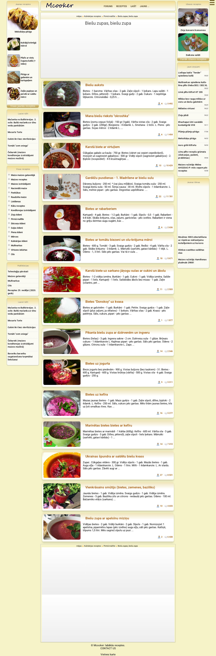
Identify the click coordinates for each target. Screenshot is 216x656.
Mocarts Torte (15, 132)
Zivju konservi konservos (193, 30)
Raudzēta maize (18, 197)
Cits (13, 254)
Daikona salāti (193, 55)
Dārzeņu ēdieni (18, 223)
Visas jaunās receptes (22, 106)
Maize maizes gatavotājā (23, 175)
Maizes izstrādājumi (21, 184)
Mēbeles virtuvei (186, 108)
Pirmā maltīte (17, 219)
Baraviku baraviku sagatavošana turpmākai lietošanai (20, 356)
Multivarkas (16, 245)
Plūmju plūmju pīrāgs (188, 131)
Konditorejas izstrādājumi (23, 210)
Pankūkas (16, 192)
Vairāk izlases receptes (193, 59)
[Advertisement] (108, 51)
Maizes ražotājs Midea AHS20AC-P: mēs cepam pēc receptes (192, 167)
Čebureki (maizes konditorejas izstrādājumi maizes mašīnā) (21, 155)
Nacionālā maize (19, 188)
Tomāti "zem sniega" (18, 145)
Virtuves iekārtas (19, 250)
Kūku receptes (18, 206)
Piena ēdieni (17, 232)
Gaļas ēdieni (17, 228)
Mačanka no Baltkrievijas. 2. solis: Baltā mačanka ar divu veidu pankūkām (22, 122)
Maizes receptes (19, 179)
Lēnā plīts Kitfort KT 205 (190, 92)
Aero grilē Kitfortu (187, 145)
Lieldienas (16, 201)
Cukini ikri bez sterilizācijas (22, 139)
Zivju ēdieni (16, 214)
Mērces (14, 236)
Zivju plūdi (183, 115)
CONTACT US (108, 648)
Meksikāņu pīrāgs (187, 138)
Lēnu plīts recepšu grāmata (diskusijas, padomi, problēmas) (192, 155)
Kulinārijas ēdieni (19, 241)
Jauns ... (144, 6)
